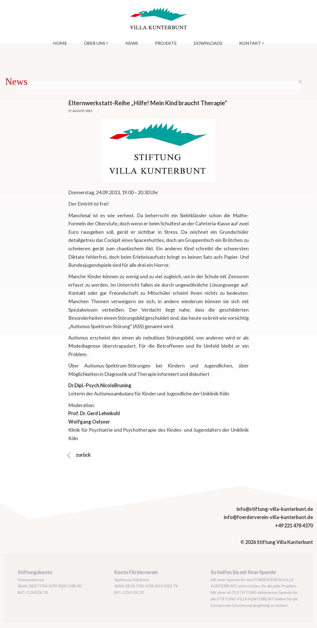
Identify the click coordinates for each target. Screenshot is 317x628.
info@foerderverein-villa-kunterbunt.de (268, 517)
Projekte (166, 43)
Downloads (208, 43)
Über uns (94, 43)
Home (60, 43)
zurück (83, 455)
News (131, 43)
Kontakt (250, 43)
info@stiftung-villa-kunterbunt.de (275, 509)
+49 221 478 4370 (294, 525)
